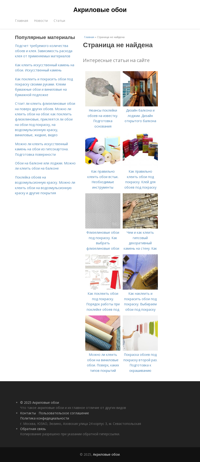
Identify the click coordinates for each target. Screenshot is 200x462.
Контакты (28, 413)
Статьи (59, 20)
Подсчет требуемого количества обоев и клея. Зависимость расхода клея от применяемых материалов (43, 50)
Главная (21, 20)
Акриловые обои (100, 9)
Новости (41, 20)
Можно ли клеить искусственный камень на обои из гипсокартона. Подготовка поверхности (41, 149)
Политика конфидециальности (44, 418)
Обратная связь (33, 429)
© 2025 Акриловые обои (39, 402)
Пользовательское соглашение (64, 413)
